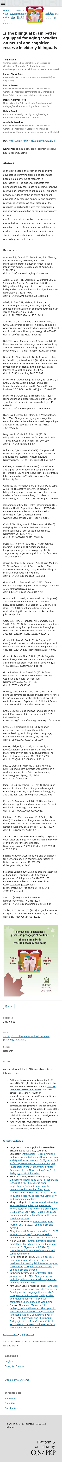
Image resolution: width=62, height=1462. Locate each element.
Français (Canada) (15, 1366)
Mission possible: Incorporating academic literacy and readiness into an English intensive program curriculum (34, 1261)
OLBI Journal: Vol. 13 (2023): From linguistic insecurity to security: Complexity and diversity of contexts (33, 1195)
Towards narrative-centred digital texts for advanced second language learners (33, 1244)
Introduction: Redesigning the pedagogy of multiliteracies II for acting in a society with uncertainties (34, 1157)
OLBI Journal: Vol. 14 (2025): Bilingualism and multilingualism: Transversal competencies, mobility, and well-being (33, 1277)
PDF (10, 1006)
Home (6, 10)
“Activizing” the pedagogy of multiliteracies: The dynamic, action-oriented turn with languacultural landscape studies (33, 1310)
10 (27, 1334)
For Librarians (11, 1408)
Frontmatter (40, 1221)
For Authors (10, 1403)
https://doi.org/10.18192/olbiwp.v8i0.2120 (32, 140)
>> (32, 1334)
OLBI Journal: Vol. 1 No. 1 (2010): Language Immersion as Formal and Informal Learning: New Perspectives (34, 1215)
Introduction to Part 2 (39, 1231)
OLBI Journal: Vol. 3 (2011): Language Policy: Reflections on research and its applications (34, 1234)
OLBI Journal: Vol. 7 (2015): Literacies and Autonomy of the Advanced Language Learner (32, 1250)
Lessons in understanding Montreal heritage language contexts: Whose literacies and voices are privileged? (34, 1205)
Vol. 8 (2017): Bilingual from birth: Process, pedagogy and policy (31, 15)
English (9, 1361)
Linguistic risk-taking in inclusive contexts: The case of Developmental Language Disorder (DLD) (34, 1289)
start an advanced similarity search (37, 1341)
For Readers (10, 1398)
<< (4, 1334)
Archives (17, 10)
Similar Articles (13, 1141)
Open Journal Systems (17, 1379)
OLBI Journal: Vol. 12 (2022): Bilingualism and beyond (31, 1224)
